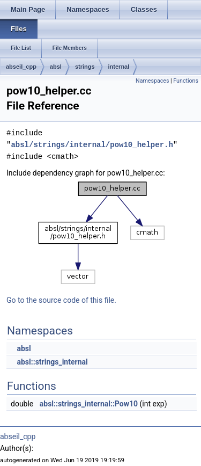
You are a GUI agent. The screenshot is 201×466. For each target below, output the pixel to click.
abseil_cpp (21, 66)
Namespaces (152, 80)
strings (85, 66)
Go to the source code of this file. (61, 300)
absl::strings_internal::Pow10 (89, 403)
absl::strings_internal (52, 362)
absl (56, 66)
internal (119, 66)
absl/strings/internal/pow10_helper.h (92, 145)
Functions (185, 80)
